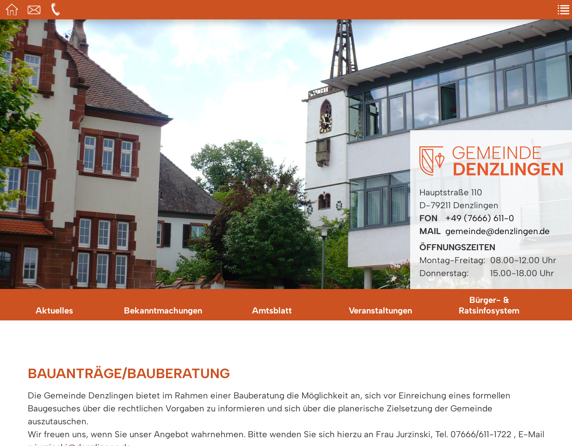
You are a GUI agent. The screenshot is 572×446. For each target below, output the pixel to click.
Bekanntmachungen (163, 310)
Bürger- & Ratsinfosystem (489, 305)
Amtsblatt (272, 310)
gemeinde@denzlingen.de (497, 231)
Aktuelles (54, 310)
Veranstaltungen (380, 310)
